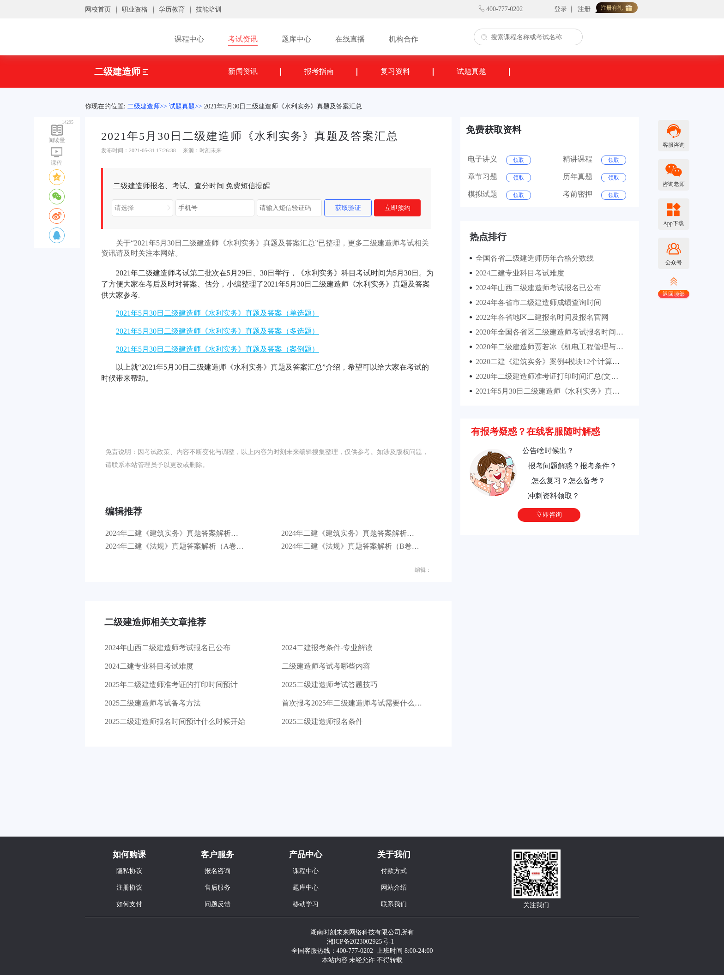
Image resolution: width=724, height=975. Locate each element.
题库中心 (296, 39)
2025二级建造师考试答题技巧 (330, 684)
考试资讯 (243, 39)
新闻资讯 (243, 71)
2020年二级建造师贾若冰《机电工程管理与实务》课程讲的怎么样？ (584, 347)
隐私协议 (129, 870)
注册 (584, 9)
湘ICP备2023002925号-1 (360, 941)
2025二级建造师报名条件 (322, 721)
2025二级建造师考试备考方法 (153, 703)
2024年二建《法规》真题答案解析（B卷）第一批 (361, 546)
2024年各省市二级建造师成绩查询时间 (536, 302)
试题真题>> (185, 106)
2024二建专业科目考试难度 (149, 666)
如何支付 (129, 904)
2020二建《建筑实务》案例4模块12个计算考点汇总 (557, 361)
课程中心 (189, 39)
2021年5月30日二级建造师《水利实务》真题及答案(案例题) (570, 391)
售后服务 (217, 887)
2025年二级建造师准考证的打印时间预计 (171, 684)
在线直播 (350, 39)
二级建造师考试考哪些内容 (326, 666)
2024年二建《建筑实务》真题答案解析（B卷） (357, 533)
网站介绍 (394, 887)
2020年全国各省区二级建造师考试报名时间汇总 (551, 332)
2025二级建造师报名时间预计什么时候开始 (175, 721)
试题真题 (471, 71)
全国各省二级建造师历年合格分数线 (533, 258)
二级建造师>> (147, 106)
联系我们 (394, 904)
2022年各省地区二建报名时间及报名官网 (540, 317)
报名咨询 (217, 870)
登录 (560, 9)
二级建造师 (121, 71)
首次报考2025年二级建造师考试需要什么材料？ (359, 703)
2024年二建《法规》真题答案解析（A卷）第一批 (185, 546)
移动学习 (306, 904)
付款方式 (394, 870)
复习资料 (395, 71)
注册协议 (129, 887)
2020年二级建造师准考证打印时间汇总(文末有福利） (560, 376)
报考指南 (319, 71)
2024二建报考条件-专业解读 (327, 648)
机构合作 (403, 39)
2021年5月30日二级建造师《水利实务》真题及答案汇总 (283, 106)
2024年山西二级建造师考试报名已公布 (167, 648)
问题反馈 (217, 904)
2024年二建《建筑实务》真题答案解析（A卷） (182, 533)
